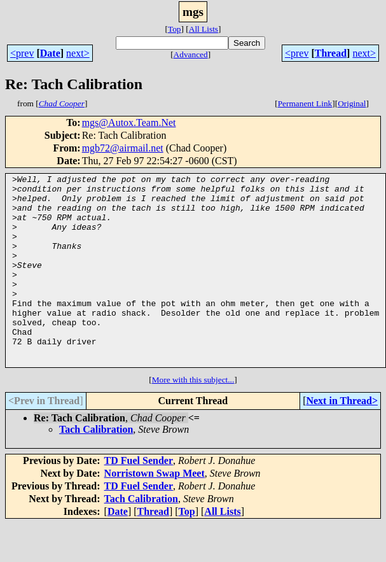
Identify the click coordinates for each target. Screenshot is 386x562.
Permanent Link (305, 103)
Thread (331, 53)
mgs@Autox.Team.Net (129, 122)
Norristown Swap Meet (154, 511)
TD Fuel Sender (138, 498)
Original (352, 103)
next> (78, 53)
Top (174, 29)
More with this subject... (193, 418)
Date (50, 53)
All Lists (203, 29)
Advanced (191, 54)
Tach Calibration (96, 467)
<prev (22, 53)
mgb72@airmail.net (122, 148)
